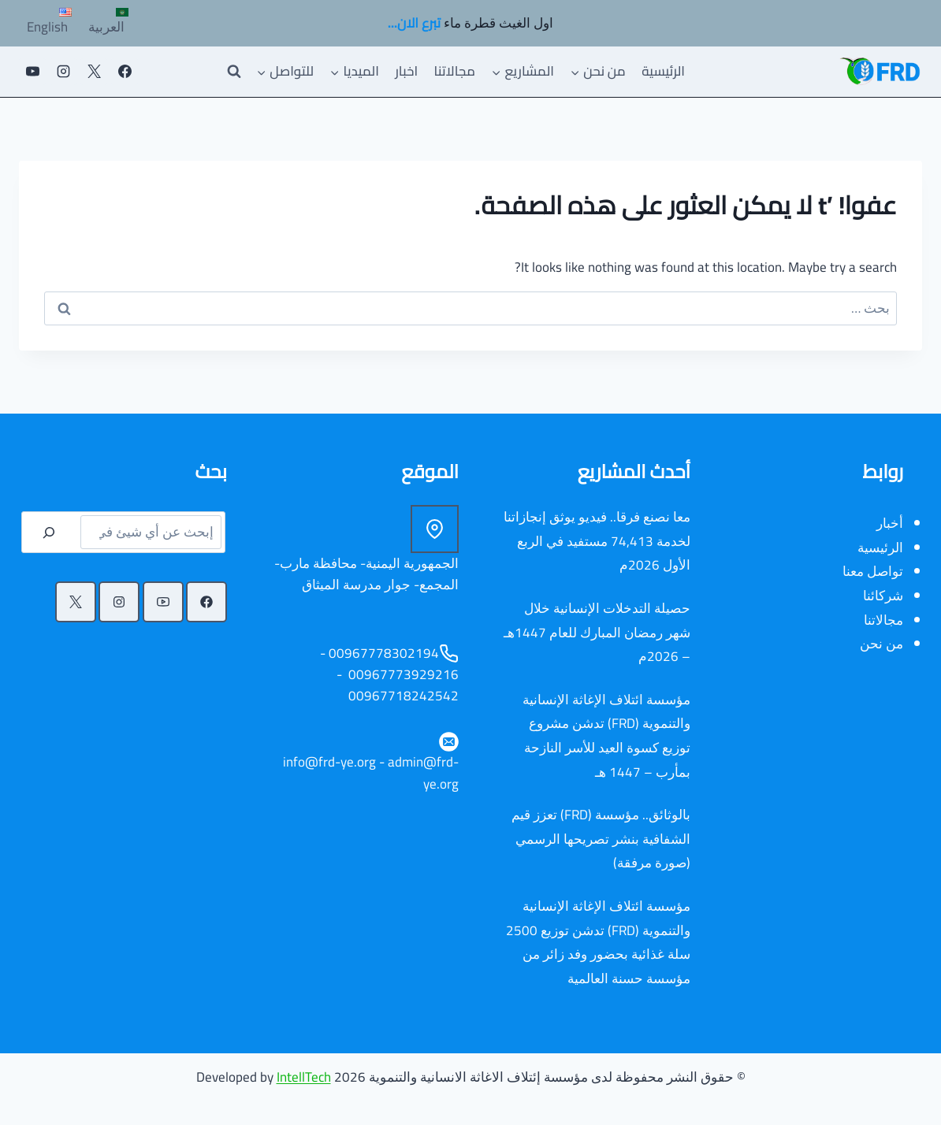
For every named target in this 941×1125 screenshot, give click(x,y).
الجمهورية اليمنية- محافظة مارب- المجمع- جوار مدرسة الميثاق (366, 574)
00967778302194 (384, 653)
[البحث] (49, 532)
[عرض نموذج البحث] (234, 72)
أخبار (889, 523)
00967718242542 (402, 695)
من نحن (881, 643)
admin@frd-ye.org (423, 772)
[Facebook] (124, 71)
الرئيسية (663, 71)
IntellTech (304, 1077)
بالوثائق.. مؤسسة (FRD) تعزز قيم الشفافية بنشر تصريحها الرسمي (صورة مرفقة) (600, 838)
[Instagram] (63, 71)
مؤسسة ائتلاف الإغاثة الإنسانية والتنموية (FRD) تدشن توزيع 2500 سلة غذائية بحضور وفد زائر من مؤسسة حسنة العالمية (598, 942)
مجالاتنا (454, 71)
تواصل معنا (872, 571)
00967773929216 (402, 674)
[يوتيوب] (32, 71)
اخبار (406, 71)
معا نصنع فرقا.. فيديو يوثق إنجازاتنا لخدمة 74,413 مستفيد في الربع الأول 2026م (597, 540)
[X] (93, 71)
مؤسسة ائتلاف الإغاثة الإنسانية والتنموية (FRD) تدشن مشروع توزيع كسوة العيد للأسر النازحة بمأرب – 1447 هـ (606, 736)
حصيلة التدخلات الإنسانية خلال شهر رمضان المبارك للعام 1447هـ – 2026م (597, 632)
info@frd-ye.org (329, 761)
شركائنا (883, 595)
